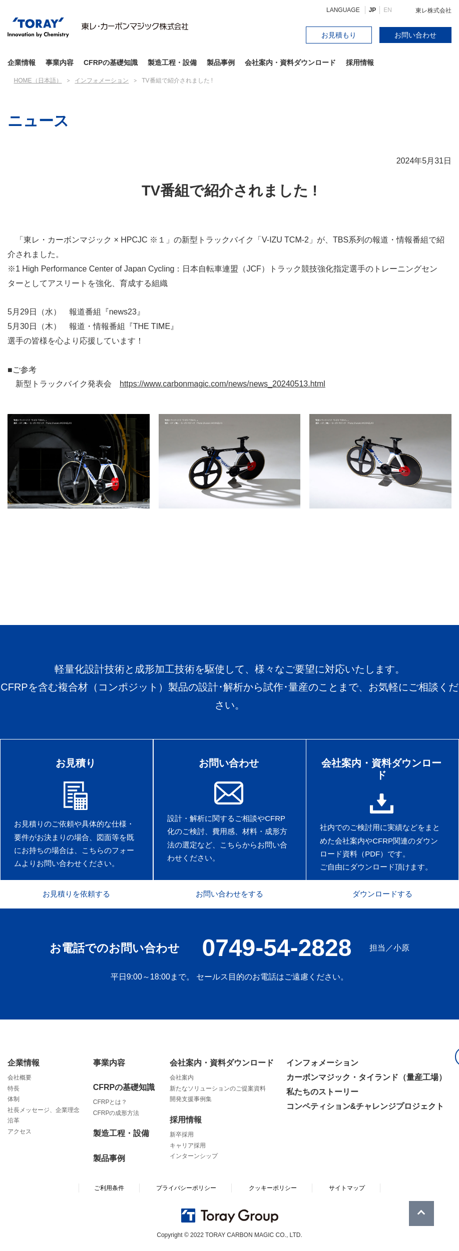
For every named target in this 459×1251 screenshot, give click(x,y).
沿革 (14, 1121)
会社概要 (20, 1077)
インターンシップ (194, 1156)
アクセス (20, 1131)
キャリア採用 (188, 1145)
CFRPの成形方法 (116, 1113)
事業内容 (60, 62)
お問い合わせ (415, 35)
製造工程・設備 (172, 62)
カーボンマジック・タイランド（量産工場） (366, 1077)
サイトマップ (347, 1188)
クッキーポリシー (273, 1188)
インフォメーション (322, 1062)
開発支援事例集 (191, 1099)
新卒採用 (182, 1134)
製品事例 (221, 62)
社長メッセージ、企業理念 (44, 1110)
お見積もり (338, 35)
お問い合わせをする (229, 893)
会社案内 (182, 1077)
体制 (14, 1099)
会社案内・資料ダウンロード (290, 62)
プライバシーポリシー (186, 1188)
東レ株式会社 (433, 10)
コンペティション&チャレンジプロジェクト (365, 1106)
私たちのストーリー (322, 1092)
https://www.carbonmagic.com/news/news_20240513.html (222, 384)
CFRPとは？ (110, 1102)
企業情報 (24, 1062)
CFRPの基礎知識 (124, 1087)
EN (387, 10)
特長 (14, 1088)
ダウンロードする (388, 893)
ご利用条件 (109, 1188)
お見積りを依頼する (71, 893)
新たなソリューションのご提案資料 (218, 1088)
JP (372, 10)
